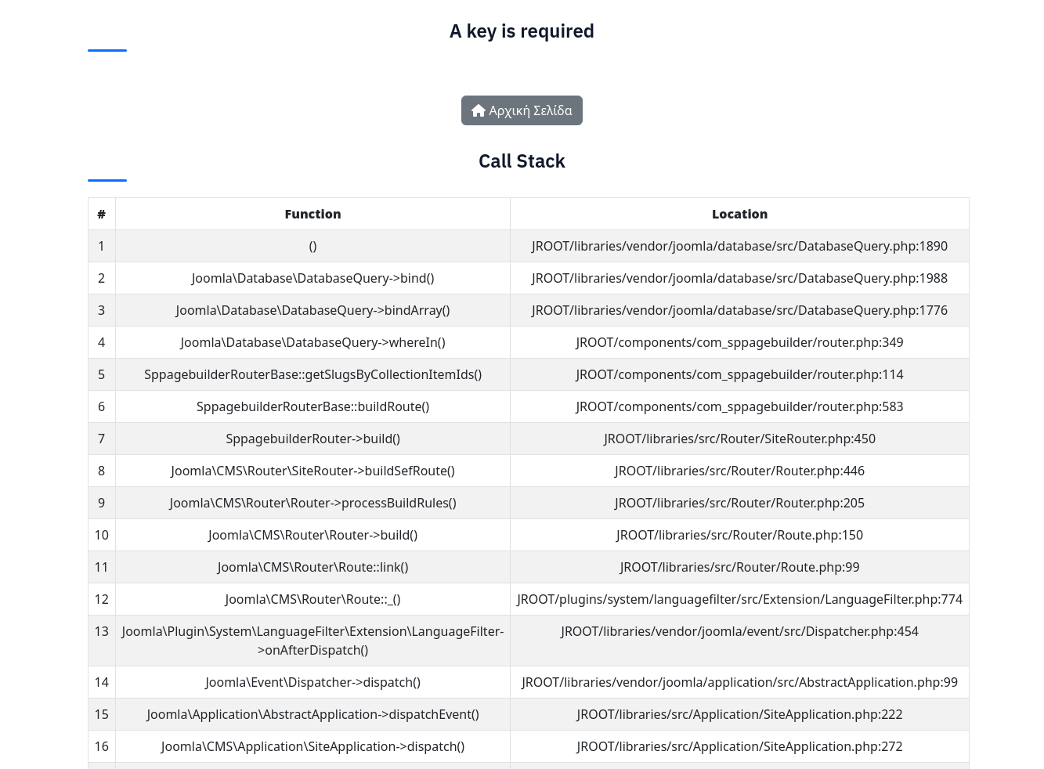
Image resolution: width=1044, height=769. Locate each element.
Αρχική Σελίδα (521, 110)
